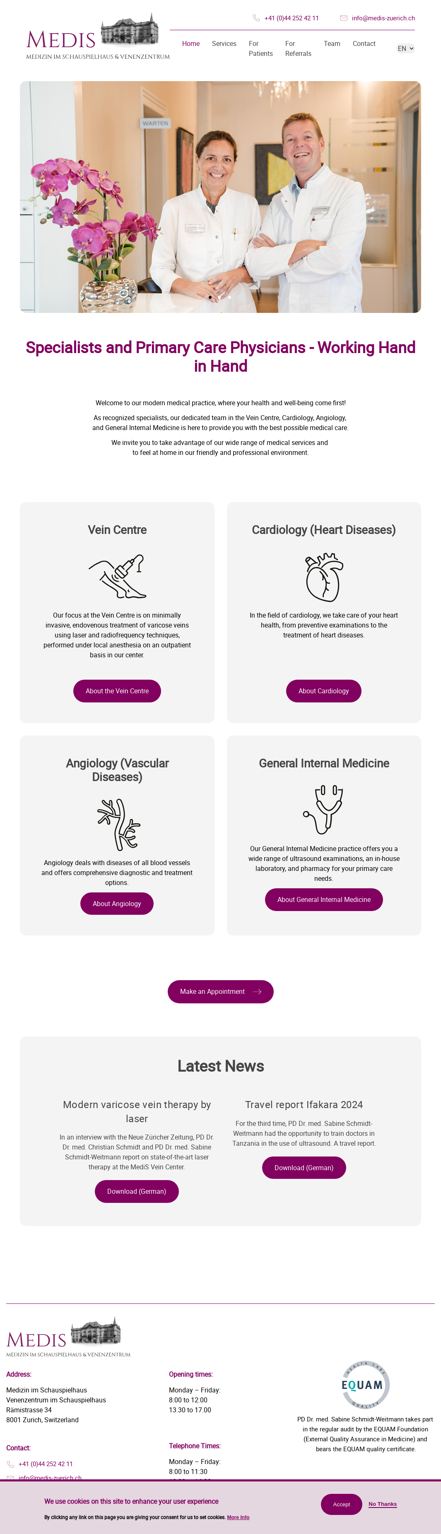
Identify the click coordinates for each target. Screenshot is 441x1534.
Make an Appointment (212, 991)
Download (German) (136, 1191)
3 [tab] (229, 297)
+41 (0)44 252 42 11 (292, 18)
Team (332, 43)
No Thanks (383, 1508)
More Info (238, 1521)
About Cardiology (324, 690)
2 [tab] (219, 297)
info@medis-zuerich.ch (383, 18)
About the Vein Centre (117, 690)
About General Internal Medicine (324, 899)
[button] (221, 992)
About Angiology (117, 903)
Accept (341, 1508)
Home (191, 43)
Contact (364, 43)
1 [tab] (210, 297)
